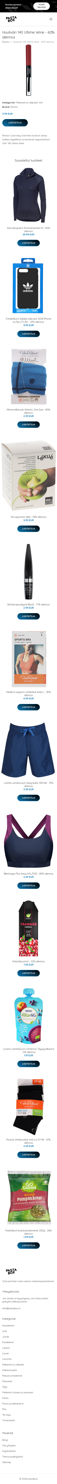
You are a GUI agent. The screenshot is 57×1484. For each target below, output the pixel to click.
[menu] (51, 19)
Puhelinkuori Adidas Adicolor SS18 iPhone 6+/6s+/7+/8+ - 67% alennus (28, 320)
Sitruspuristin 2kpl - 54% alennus (28, 516)
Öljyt (4, 1386)
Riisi (4, 1409)
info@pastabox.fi (11, 1308)
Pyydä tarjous (41, 5)
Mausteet (7, 1381)
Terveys (6, 1414)
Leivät (5, 1353)
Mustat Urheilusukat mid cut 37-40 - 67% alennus (28, 1141)
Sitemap (6, 1462)
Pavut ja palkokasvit (13, 1403)
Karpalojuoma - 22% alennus (28, 961)
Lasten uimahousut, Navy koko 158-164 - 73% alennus (28, 784)
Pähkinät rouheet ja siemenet (17, 1392)
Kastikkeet (8, 1342)
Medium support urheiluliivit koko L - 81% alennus (28, 694)
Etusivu (6, 41)
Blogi (5, 1439)
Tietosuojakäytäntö (12, 1456)
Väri (41, 102)
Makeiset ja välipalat (27, 102)
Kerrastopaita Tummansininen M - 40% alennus (28, 230)
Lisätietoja (15, 122)
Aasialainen (8, 1325)
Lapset (6, 1347)
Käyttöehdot (9, 1451)
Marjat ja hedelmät (12, 1375)
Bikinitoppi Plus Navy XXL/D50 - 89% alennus (28, 873)
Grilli (4, 1331)
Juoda (5, 1336)
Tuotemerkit (8, 1420)
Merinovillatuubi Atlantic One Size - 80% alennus (28, 411)
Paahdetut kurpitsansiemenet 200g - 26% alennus (28, 1232)
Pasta (5, 1398)
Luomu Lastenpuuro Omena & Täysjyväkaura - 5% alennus (28, 1050)
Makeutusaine (9, 1370)
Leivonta (6, 1359)
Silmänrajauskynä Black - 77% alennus (28, 604)
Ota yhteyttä (9, 1445)
